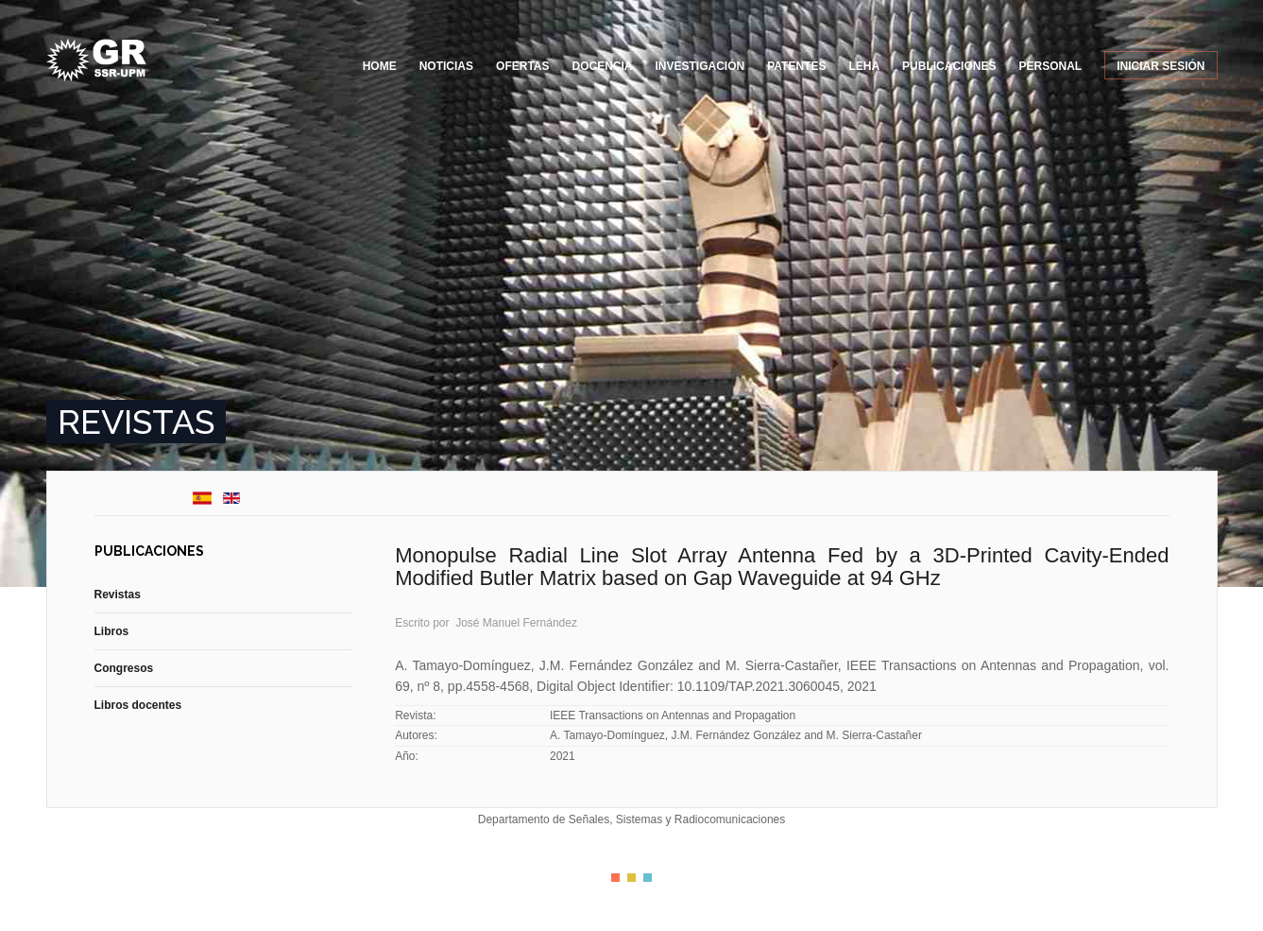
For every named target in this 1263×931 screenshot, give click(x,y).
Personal (1050, 66)
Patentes (796, 66)
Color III (647, 877)
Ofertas (522, 66)
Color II (631, 877)
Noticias (446, 66)
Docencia (602, 66)
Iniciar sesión (1160, 66)
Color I (615, 877)
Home (380, 66)
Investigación (700, 66)
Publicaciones (949, 66)
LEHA (863, 66)
